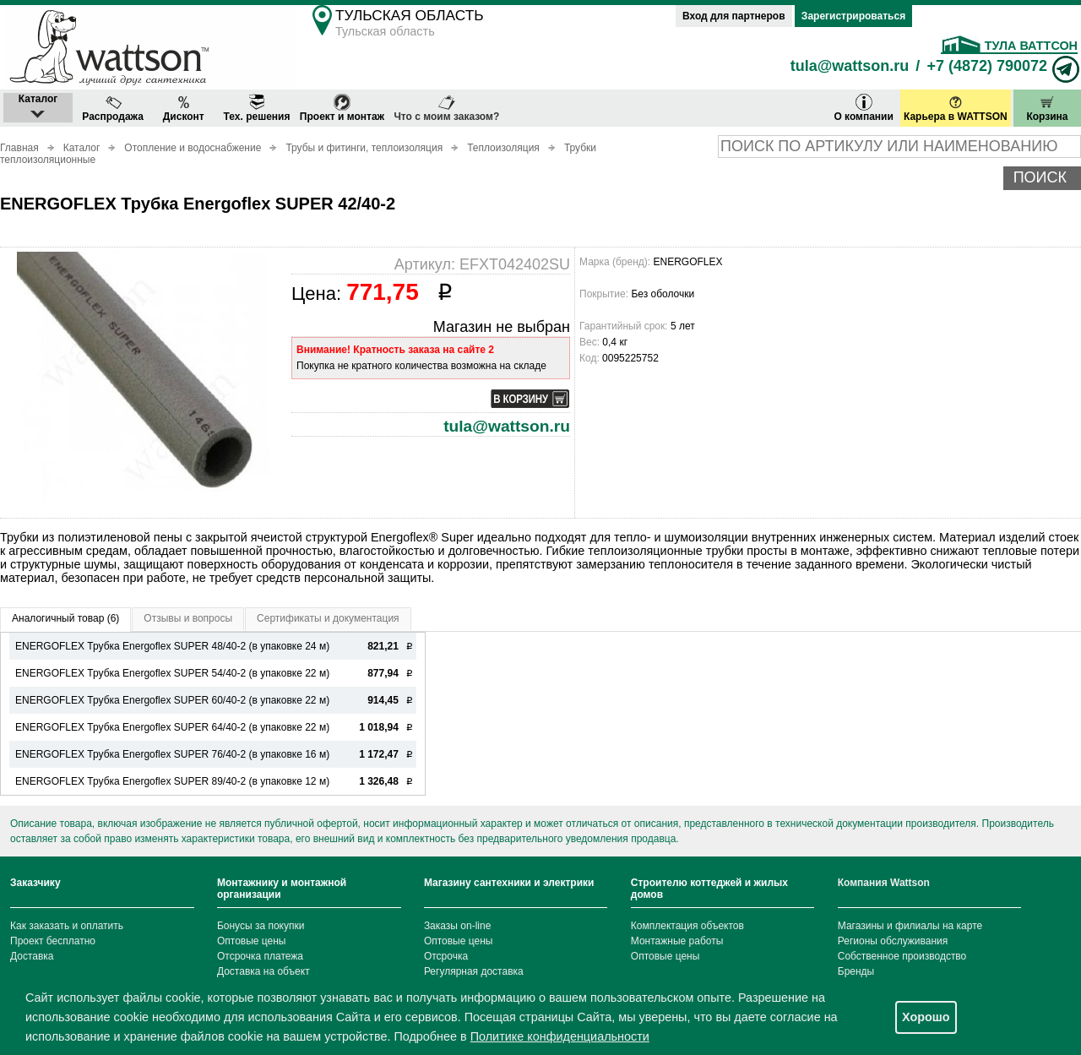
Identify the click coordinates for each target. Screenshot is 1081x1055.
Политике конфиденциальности (559, 1036)
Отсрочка (446, 956)
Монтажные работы (677, 941)
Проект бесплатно (52, 941)
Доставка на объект (263, 971)
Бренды (856, 971)
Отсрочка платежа (260, 956)
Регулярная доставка (474, 971)
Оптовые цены (251, 941)
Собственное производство (902, 956)
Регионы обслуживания (893, 941)
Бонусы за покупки (261, 926)
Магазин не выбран (501, 326)
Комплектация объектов (687, 926)
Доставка (32, 956)
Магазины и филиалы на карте (910, 926)
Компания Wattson (884, 883)
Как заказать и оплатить (66, 926)
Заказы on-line (457, 926)
